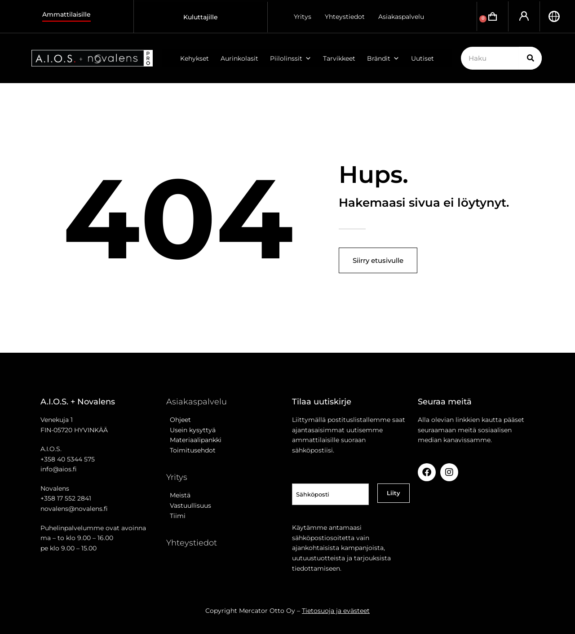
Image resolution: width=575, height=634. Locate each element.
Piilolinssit (290, 58)
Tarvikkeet (339, 58)
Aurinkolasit (239, 58)
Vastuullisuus (188, 505)
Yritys (302, 17)
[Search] (530, 58)
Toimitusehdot (191, 450)
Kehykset (194, 58)
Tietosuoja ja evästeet (336, 611)
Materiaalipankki (193, 440)
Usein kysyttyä (191, 430)
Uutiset (422, 58)
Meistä (178, 495)
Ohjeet (178, 420)
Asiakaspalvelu (401, 17)
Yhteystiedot (345, 17)
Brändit (383, 58)
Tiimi (178, 516)
